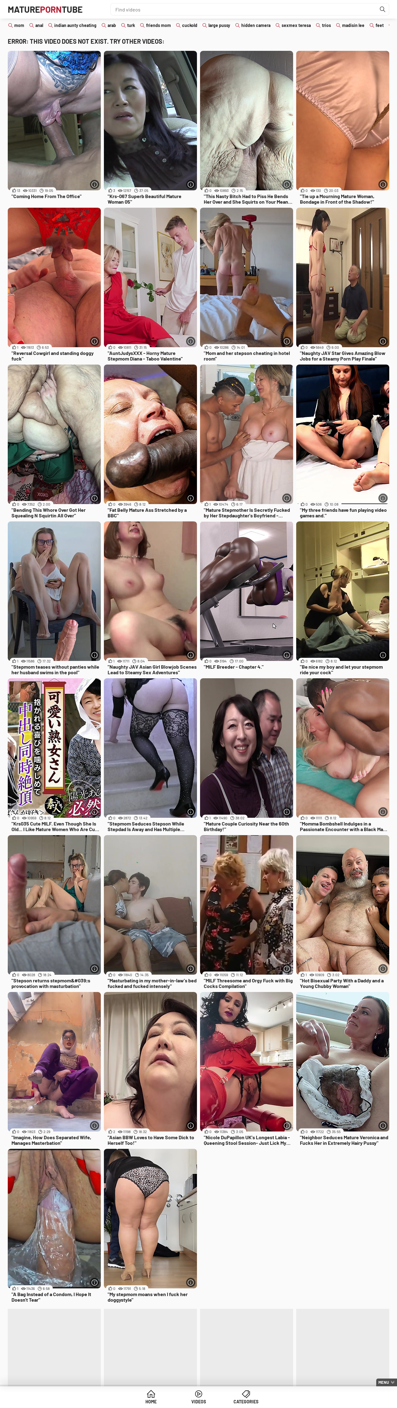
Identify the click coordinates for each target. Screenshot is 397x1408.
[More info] (94, 184)
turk (131, 25)
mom (19, 25)
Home (151, 1401)
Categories (246, 1401)
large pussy (219, 25)
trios (326, 25)
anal (39, 25)
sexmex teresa (296, 25)
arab (112, 25)
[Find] (382, 9)
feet (380, 25)
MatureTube (45, 9)
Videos (198, 1401)
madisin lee (353, 25)
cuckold (189, 25)
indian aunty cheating (75, 25)
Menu (383, 1382)
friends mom (158, 25)
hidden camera (255, 25)
